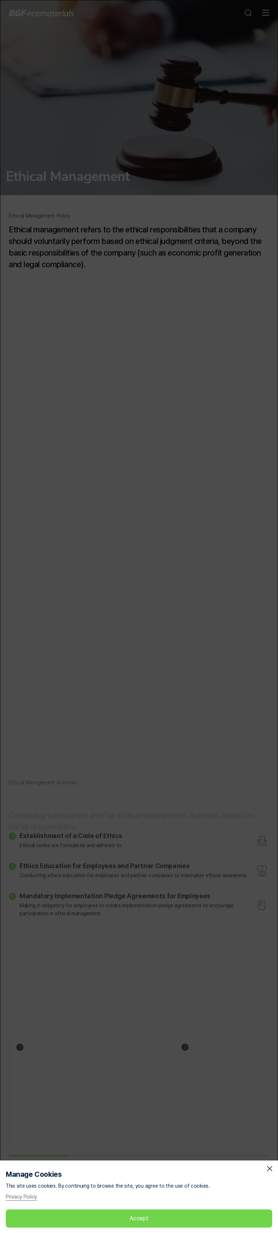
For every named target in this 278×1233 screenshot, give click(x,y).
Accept (139, 1218)
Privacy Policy (21, 1197)
